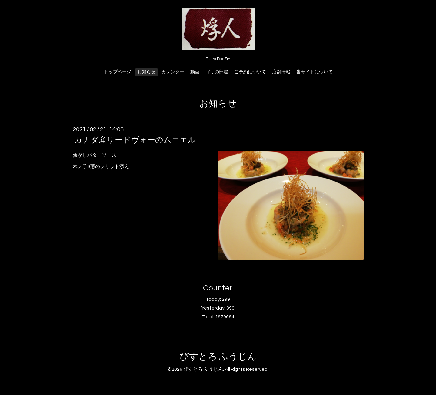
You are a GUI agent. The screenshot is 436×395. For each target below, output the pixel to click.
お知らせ (146, 72)
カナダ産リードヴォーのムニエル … (142, 140)
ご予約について (250, 72)
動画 (194, 72)
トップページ (117, 72)
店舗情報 (281, 72)
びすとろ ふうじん (218, 356)
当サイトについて (314, 72)
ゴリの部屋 (216, 72)
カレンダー (172, 72)
